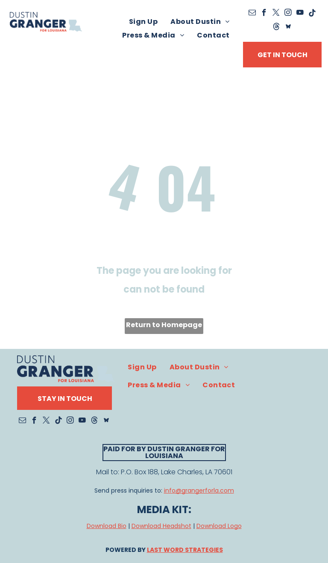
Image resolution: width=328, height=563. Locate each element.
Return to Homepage (164, 325)
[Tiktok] (312, 13)
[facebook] (264, 13)
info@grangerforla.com (199, 490)
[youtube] (300, 13)
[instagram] (288, 13)
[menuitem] (143, 22)
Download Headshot (161, 526)
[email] (252, 13)
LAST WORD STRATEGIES (185, 550)
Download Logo (219, 526)
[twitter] (276, 13)
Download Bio (106, 526)
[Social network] (276, 27)
